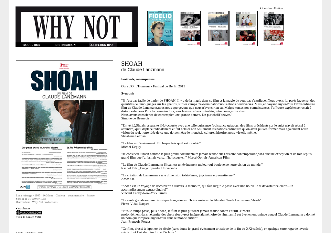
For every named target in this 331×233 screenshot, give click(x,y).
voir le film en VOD (29, 216)
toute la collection (272, 8)
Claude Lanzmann (146, 69)
